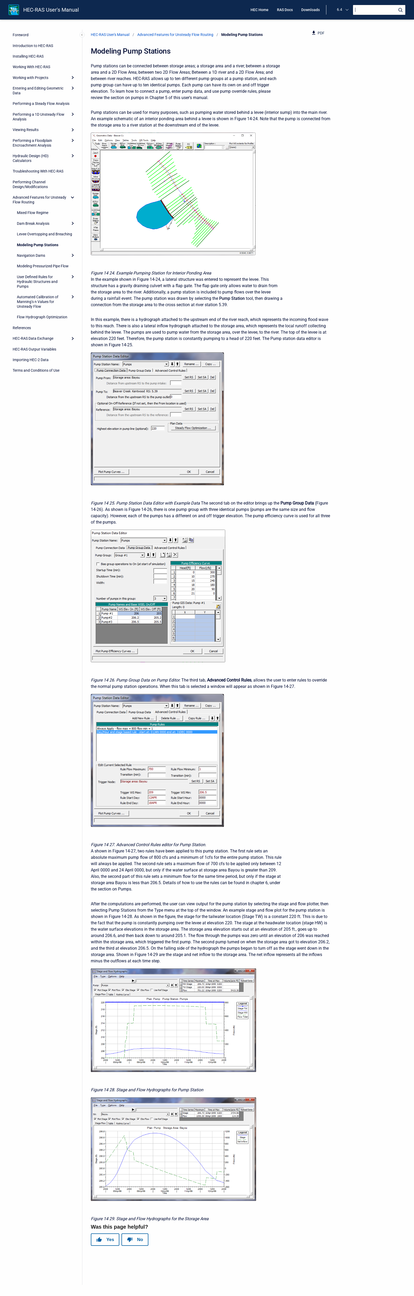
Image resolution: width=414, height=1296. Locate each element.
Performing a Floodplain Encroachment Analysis (32, 142)
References (22, 328)
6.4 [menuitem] (339, 9)
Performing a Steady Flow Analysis (41, 103)
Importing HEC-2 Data (31, 360)
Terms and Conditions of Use (36, 370)
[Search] (379, 10)
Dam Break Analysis (33, 223)
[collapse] (72, 197)
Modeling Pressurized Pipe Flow (43, 266)
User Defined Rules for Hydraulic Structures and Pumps (37, 281)
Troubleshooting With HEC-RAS (38, 171)
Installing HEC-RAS (28, 56)
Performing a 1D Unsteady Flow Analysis (38, 116)
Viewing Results (26, 130)
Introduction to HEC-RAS (33, 46)
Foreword (21, 35)
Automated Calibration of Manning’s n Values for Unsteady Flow (37, 302)
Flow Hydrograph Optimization (42, 317)
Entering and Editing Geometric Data (38, 90)
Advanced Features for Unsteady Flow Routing (39, 199)
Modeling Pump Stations (37, 245)
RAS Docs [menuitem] (285, 10)
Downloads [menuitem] (310, 10)
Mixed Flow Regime (32, 213)
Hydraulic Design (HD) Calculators (31, 158)
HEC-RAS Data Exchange (33, 338)
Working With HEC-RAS (31, 67)
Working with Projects (30, 78)
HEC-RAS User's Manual (51, 10)
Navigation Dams (31, 255)
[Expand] (72, 77)
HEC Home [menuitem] (260, 10)
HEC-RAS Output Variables (34, 349)
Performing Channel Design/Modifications (30, 184)
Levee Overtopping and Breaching (44, 234)
